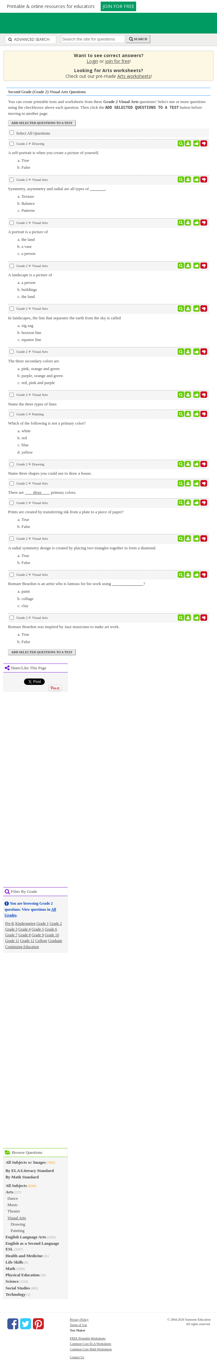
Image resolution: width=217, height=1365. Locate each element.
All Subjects (16, 1185)
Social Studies (17, 1287)
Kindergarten (25, 923)
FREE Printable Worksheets (88, 1338)
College (41, 940)
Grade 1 (42, 923)
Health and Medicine (24, 1255)
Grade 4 (25, 929)
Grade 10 (52, 934)
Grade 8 (25, 934)
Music (12, 1204)
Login (92, 61)
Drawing (18, 1223)
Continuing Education (22, 946)
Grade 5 (38, 929)
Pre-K (9, 923)
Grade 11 (12, 940)
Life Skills (14, 1261)
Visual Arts (16, 1217)
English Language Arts (25, 1236)
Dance (12, 1198)
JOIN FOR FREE (118, 6)
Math (10, 1268)
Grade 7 (11, 934)
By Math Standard (22, 1176)
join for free (117, 61)
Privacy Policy (79, 1319)
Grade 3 (11, 929)
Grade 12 (27, 940)
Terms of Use (78, 1324)
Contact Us (77, 1357)
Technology (15, 1294)
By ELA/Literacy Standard (29, 1170)
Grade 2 (56, 923)
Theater (13, 1210)
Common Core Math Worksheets (91, 1349)
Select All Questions (30, 132)
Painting (17, 1230)
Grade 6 (51, 929)
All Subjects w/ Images (25, 1162)
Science (12, 1281)
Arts (9, 1191)
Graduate (55, 940)
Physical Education (22, 1274)
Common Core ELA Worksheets (90, 1343)
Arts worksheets (134, 76)
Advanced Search (29, 39)
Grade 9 (38, 934)
